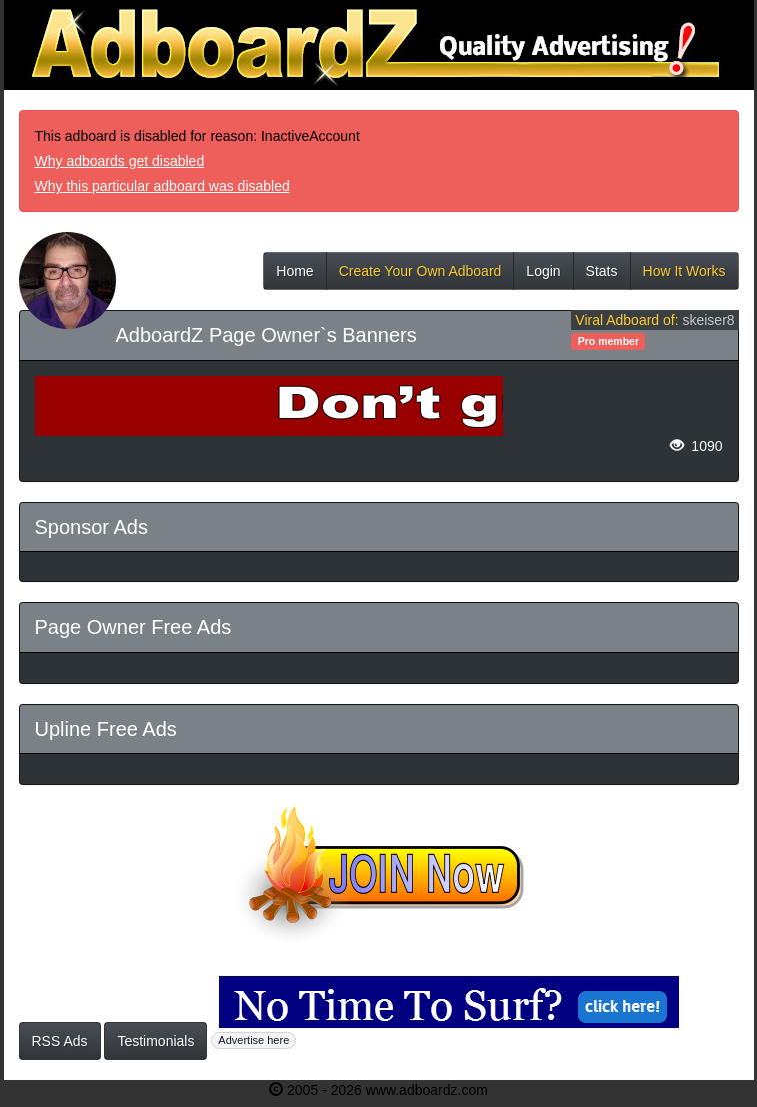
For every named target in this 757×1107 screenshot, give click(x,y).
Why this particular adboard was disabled (162, 186)
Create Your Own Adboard (420, 276)
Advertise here (253, 1040)
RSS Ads (60, 1041)
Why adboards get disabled (120, 161)
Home (294, 276)
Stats (602, 276)
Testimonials (155, 1041)
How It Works (684, 276)
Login (543, 276)
